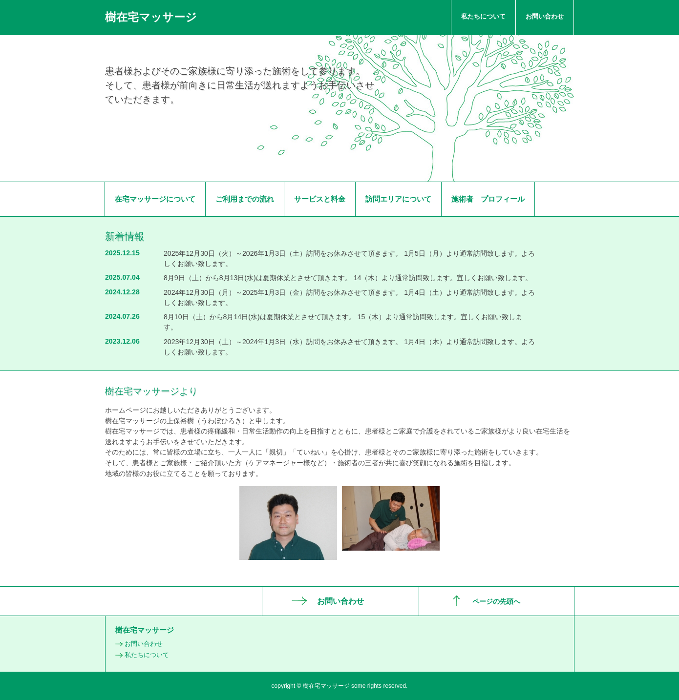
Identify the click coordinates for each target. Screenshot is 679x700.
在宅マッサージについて (155, 199)
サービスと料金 (319, 199)
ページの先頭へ (496, 601)
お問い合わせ (545, 16)
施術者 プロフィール (488, 199)
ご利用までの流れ (244, 199)
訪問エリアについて (398, 199)
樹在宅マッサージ (151, 17)
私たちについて (483, 16)
